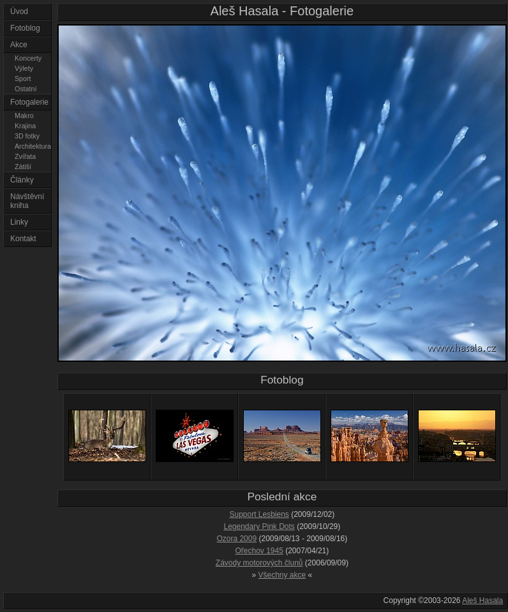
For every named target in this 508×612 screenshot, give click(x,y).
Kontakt (23, 238)
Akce (18, 44)
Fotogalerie (29, 102)
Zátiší (23, 166)
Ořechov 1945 (259, 550)
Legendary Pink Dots (258, 526)
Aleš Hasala (482, 600)
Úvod (19, 11)
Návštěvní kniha (27, 201)
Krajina (25, 126)
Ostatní (25, 89)
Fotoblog (25, 28)
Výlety (24, 68)
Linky (19, 222)
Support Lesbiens (258, 514)
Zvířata (25, 156)
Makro (24, 115)
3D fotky (27, 136)
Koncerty (28, 58)
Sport (23, 78)
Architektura (33, 146)
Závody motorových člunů (259, 562)
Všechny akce (282, 575)
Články (22, 179)
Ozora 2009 (236, 538)
